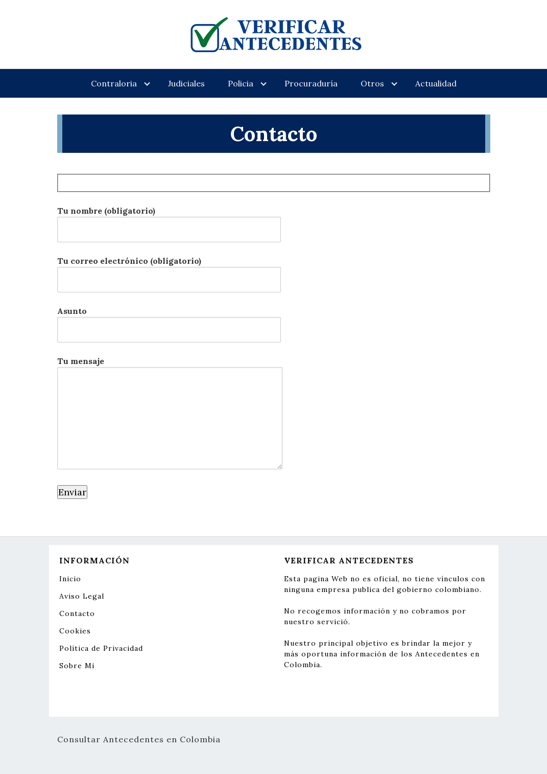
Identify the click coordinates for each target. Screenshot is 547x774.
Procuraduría (311, 83)
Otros (372, 83)
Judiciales (186, 83)
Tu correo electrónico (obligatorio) (169, 270)
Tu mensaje (169, 413)
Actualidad (436, 83)
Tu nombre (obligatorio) (169, 220)
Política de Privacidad (101, 648)
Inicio (70, 578)
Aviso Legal (81, 596)
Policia (240, 83)
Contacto (77, 613)
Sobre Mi (76, 665)
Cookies (75, 630)
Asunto (169, 320)
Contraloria (114, 83)
